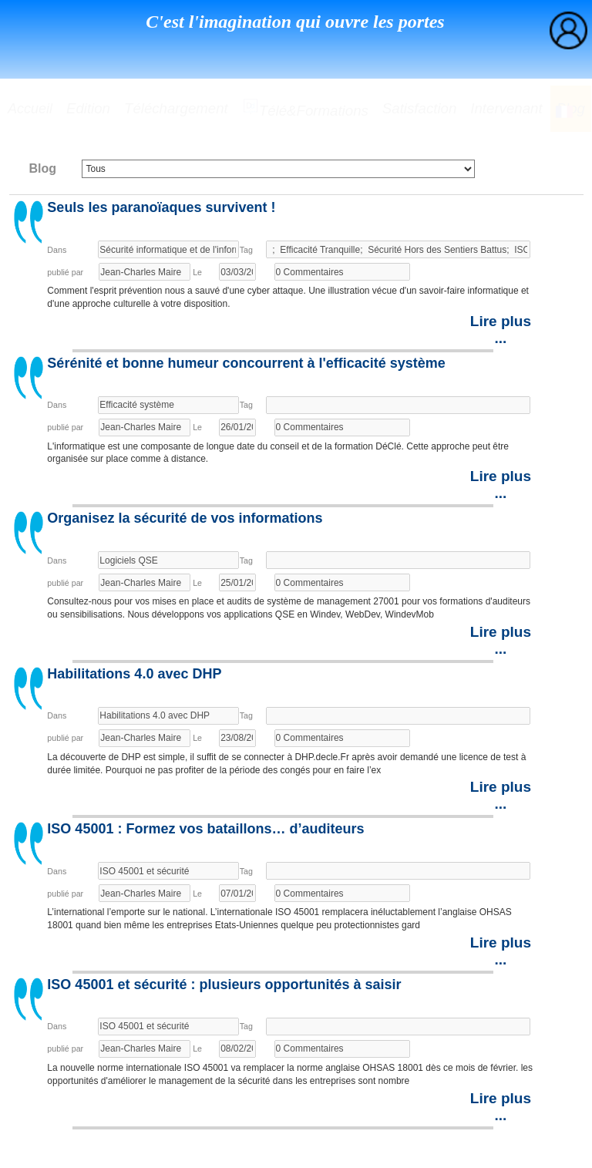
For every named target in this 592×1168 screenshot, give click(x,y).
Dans (56, 249)
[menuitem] (568, 30)
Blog (42, 168)
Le (197, 272)
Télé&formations (305, 108)
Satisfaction (419, 108)
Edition (88, 108)
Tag (246, 249)
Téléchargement (176, 108)
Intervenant (506, 108)
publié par (65, 272)
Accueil (30, 108)
